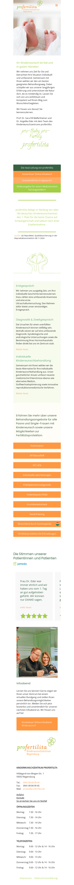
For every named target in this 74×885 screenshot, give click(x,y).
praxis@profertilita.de (34, 788)
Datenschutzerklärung (46, 878)
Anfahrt (20, 794)
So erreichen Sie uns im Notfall (31, 801)
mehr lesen (25, 607)
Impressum (26, 878)
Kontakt (20, 797)
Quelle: (17, 235)
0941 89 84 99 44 (31, 782)
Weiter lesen (22, 349)
